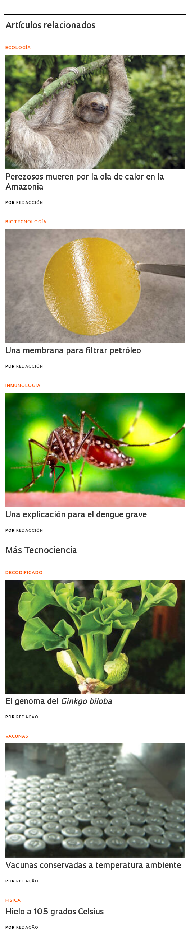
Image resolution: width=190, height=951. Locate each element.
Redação (27, 717)
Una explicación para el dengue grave (76, 515)
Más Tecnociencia (41, 551)
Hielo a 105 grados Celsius (54, 912)
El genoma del (58, 702)
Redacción (29, 203)
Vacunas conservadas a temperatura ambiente (93, 866)
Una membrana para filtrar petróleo (73, 351)
